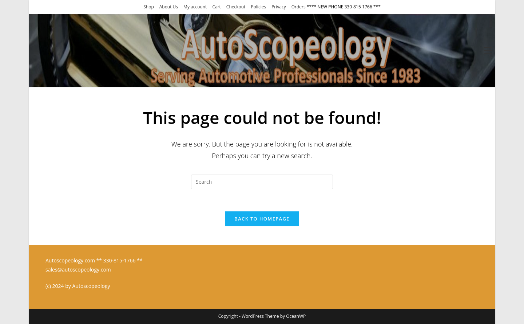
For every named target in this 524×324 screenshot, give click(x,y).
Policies (258, 7)
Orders (298, 7)
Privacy (278, 7)
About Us (168, 7)
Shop (148, 7)
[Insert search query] (262, 182)
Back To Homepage (261, 218)
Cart (216, 7)
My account (195, 7)
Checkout (236, 7)
